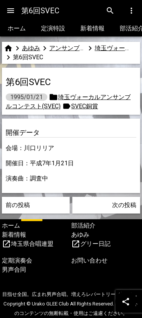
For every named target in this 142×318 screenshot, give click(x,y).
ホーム (17, 28)
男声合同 (14, 269)
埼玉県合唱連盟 (32, 243)
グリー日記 (95, 243)
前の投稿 (18, 205)
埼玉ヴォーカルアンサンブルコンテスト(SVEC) (113, 48)
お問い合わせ (89, 260)
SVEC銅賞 (84, 106)
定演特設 (53, 28)
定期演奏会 (17, 260)
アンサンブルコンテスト (67, 48)
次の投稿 (124, 205)
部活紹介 (83, 225)
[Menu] (10, 10)
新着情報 (92, 28)
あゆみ (31, 48)
